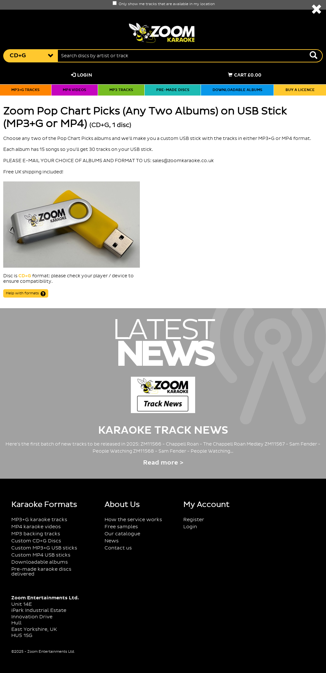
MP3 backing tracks (35, 534)
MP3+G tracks (25, 90)
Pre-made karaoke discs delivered (41, 571)
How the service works (133, 520)
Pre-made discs (172, 90)
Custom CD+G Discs (36, 541)
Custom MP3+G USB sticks (44, 548)
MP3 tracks (121, 90)
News (111, 541)
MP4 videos (74, 90)
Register (193, 520)
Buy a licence (300, 90)
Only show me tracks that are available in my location (164, 4)
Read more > (163, 463)
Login (81, 75)
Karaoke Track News (163, 430)
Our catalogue (122, 534)
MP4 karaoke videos (36, 527)
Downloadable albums (237, 90)
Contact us (118, 548)
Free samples (121, 527)
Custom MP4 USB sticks (40, 555)
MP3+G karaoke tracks (39, 520)
